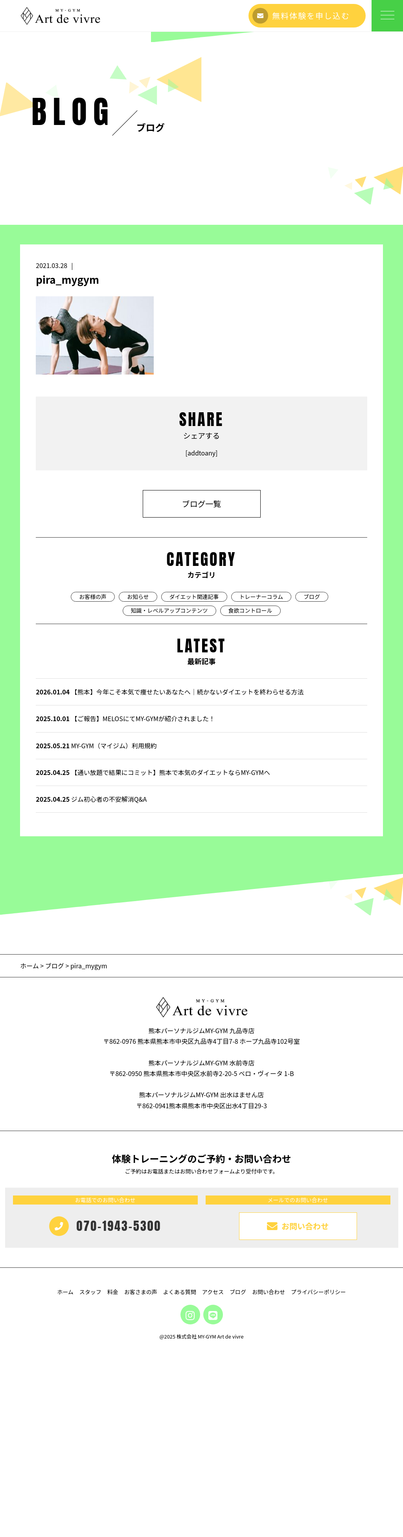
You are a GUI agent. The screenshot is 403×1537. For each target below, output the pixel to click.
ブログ (312, 743)
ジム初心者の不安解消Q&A (91, 945)
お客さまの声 (140, 1439)
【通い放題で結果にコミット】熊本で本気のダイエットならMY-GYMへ (153, 919)
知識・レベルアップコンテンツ (169, 757)
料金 (112, 1439)
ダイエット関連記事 (194, 743)
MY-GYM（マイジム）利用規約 (96, 892)
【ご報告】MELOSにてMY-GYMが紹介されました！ (125, 865)
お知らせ (138, 743)
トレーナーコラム (261, 743)
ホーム (30, 1112)
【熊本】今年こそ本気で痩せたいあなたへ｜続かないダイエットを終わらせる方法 (170, 838)
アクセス (213, 1439)
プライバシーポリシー (318, 1439)
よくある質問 (179, 1439)
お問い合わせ (268, 1439)
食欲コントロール (250, 757)
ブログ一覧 (201, 650)
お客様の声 (93, 743)
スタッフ (90, 1439)
